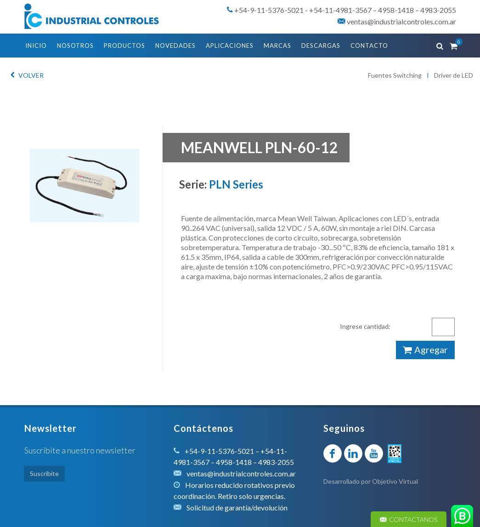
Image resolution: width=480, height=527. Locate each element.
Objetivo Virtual (395, 481)
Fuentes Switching (395, 75)
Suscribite (44, 473)
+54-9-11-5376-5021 (269, 10)
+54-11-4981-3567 (340, 10)
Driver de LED (453, 75)
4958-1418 (396, 10)
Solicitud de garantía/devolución (237, 507)
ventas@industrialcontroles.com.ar (397, 21)
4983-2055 (438, 10)
